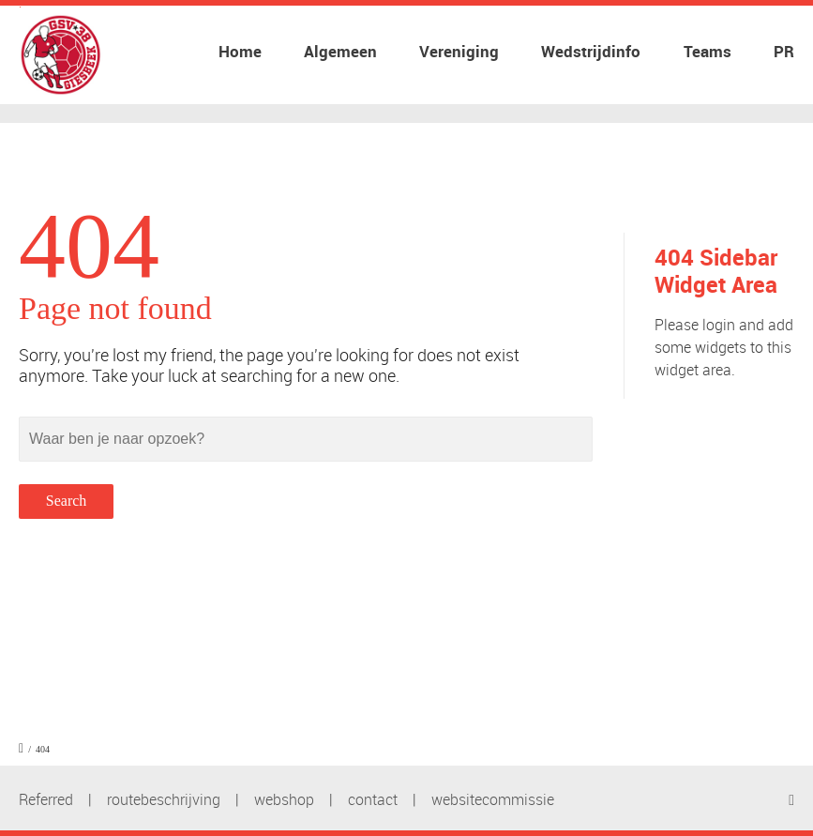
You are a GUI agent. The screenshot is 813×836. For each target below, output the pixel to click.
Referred (46, 799)
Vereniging (459, 51)
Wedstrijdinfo (590, 51)
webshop (284, 799)
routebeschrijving (163, 799)
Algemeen (340, 51)
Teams (707, 51)
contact (373, 799)
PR (784, 51)
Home (240, 51)
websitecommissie (492, 799)
